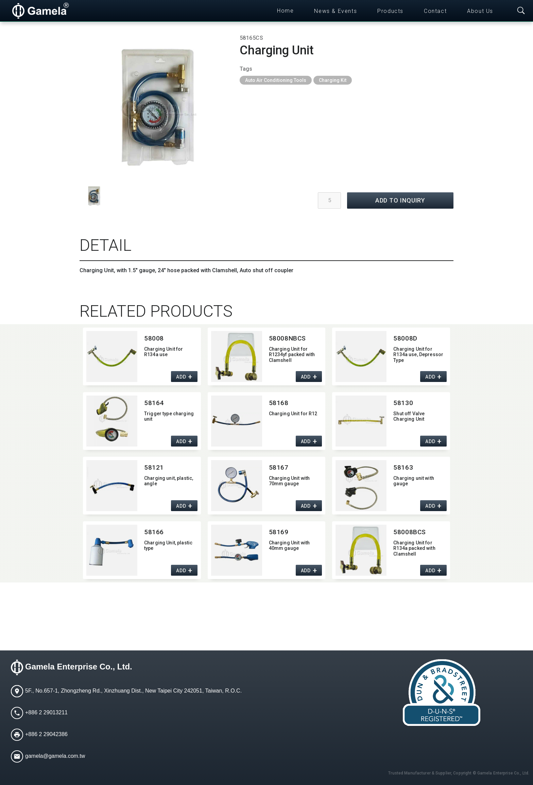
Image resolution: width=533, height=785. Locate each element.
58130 (403, 403)
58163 (403, 467)
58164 (154, 403)
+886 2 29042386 (46, 734)
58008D (405, 338)
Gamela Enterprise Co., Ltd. (78, 666)
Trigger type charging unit (169, 416)
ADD (181, 377)
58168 (279, 403)
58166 (154, 532)
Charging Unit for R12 (293, 413)
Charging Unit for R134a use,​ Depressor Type (418, 354)
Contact (435, 11)
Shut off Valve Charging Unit (409, 416)
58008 (154, 338)
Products (390, 11)
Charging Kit (332, 80)
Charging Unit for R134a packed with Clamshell (414, 548)
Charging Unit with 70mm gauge (289, 481)
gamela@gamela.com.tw (55, 756)
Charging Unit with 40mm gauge (289, 545)
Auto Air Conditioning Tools (275, 80)
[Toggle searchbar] (521, 11)
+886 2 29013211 (46, 712)
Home (285, 10)
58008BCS (409, 532)
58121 (154, 467)
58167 (279, 467)
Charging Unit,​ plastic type (168, 545)
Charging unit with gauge (413, 481)
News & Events (335, 11)
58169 (279, 532)
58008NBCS (287, 338)
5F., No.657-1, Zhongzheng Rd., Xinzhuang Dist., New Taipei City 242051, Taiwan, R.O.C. (133, 691)
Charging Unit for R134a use (163, 351)
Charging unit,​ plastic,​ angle (168, 481)
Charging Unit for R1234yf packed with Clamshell (292, 354)
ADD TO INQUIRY (400, 200)
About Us (480, 11)
